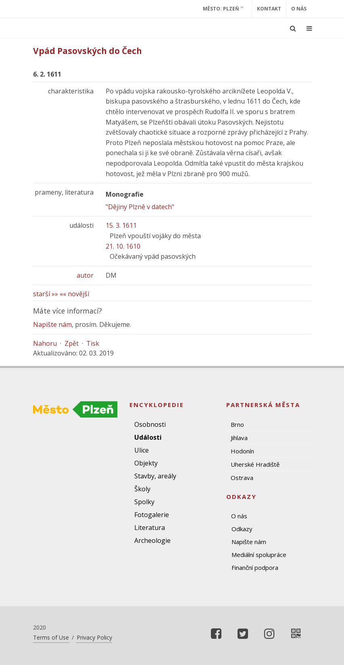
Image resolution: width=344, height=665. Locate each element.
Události (148, 437)
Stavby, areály (155, 476)
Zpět (72, 343)
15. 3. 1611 (121, 225)
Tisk (92, 343)
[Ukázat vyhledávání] (293, 28)
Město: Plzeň (223, 8)
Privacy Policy (94, 637)
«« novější (74, 293)
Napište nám (52, 324)
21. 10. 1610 (123, 246)
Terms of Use (51, 637)
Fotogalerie (151, 514)
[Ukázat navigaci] (309, 28)
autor (85, 275)
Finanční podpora (254, 567)
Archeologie (152, 540)
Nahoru (45, 343)
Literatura (149, 527)
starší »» (45, 293)
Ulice (141, 450)
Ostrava (242, 478)
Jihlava (239, 438)
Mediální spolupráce (258, 555)
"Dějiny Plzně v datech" (140, 206)
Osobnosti (150, 424)
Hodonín (242, 451)
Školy (142, 488)
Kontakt (269, 8)
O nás (298, 8)
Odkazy (241, 529)
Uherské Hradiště (255, 464)
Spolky (144, 501)
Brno (237, 424)
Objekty (146, 463)
